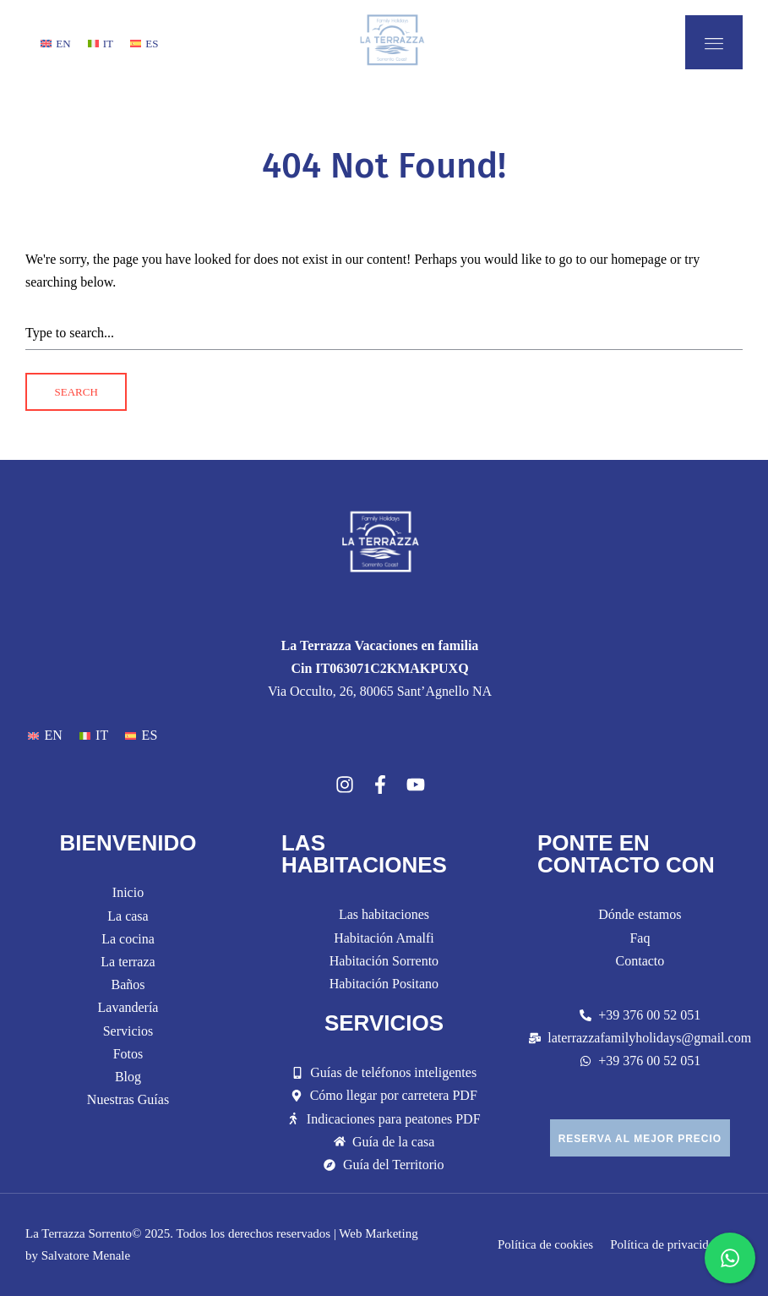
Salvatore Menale (85, 1255)
